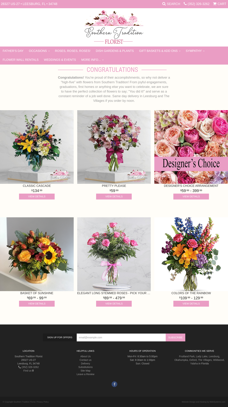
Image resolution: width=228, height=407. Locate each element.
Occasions (38, 51)
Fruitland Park (187, 356)
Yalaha (194, 363)
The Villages (205, 360)
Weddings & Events (60, 60)
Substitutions (85, 367)
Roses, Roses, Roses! (73, 51)
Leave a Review (86, 374)
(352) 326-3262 (198, 4)
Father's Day (13, 51)
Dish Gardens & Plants (115, 51)
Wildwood (218, 360)
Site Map (85, 370)
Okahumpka (181, 360)
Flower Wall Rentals (21, 60)
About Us (85, 356)
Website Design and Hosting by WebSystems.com (203, 402)
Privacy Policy (42, 402)
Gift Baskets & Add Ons (158, 51)
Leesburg (214, 356)
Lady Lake (202, 356)
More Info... (91, 60)
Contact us (85, 360)
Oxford (193, 360)
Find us (28, 370)
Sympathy (194, 51)
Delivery (85, 363)
